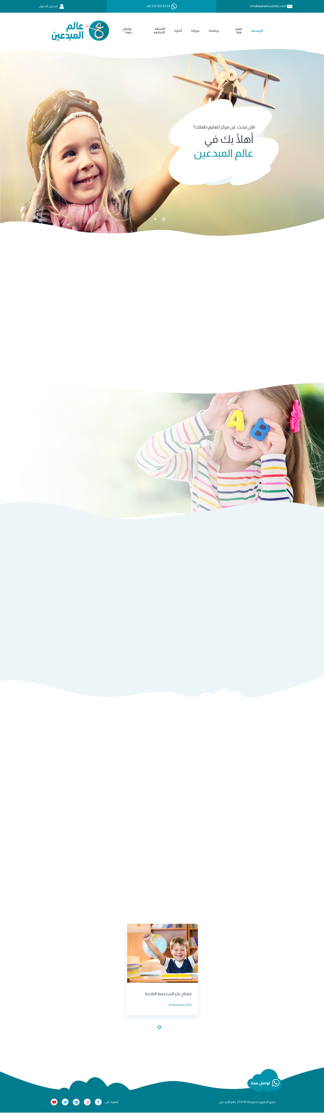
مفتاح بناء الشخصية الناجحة (168, 994)
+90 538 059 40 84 (158, 6)
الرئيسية (193, 30)
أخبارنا (114, 30)
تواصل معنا (63, 30)
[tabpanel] (162, 142)
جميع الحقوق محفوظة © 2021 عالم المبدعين (247, 1102)
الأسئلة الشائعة (95, 30)
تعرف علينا (174, 30)
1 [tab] (163, 219)
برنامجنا (150, 30)
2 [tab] (155, 219)
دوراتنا (131, 30)
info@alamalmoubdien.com (267, 6)
